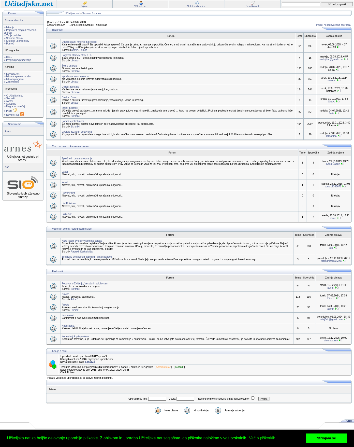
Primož (83, 50)
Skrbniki (75, 71)
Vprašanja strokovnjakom (75, 76)
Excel (65, 171)
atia (331, 247)
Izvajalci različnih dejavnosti (77, 131)
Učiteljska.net (72, 13)
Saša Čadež (332, 164)
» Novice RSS (14, 114)
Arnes (8, 131)
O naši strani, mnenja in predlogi (79, 42)
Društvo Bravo (69, 97)
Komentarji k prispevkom (75, 336)
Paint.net (66, 214)
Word (65, 182)
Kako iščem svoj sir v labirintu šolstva (82, 240)
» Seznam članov (13, 38)
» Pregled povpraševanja (17, 60)
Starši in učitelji (70, 108)
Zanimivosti (68, 315)
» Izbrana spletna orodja (17, 76)
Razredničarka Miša (81, 251)
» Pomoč (9, 43)
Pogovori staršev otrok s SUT (78, 55)
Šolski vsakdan (70, 65)
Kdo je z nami (59, 351)
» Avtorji (8, 101)
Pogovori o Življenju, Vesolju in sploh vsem (85, 283)
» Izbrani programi (14, 79)
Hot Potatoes (69, 203)
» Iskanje (9, 27)
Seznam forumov (91, 13)
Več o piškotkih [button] (262, 438)
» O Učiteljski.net (13, 95)
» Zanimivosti (11, 82)
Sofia (331, 113)
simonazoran (331, 340)
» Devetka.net (11, 73)
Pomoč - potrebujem (73, 121)
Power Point (68, 193)
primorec (331, 80)
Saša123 (90, 362)
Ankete (65, 304)
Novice (65, 294)
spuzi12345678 (333, 186)
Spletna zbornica (14, 20)
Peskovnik (57, 271)
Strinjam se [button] (326, 438)
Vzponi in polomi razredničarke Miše (72, 228)
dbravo (74, 60)
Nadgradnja (68, 325)
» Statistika (10, 103)
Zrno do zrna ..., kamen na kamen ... (72, 146)
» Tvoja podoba (12, 35)
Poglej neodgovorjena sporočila (333, 25)
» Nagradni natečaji (14, 106)
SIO (7, 167)
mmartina (331, 136)
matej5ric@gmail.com (331, 59)
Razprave (57, 29)
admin (74, 50)
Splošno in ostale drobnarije (77, 158)
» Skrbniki (9, 98)
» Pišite (10, 111)
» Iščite (8, 57)
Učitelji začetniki (70, 86)
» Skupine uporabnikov (16, 41)
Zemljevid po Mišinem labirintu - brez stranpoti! (87, 256)
